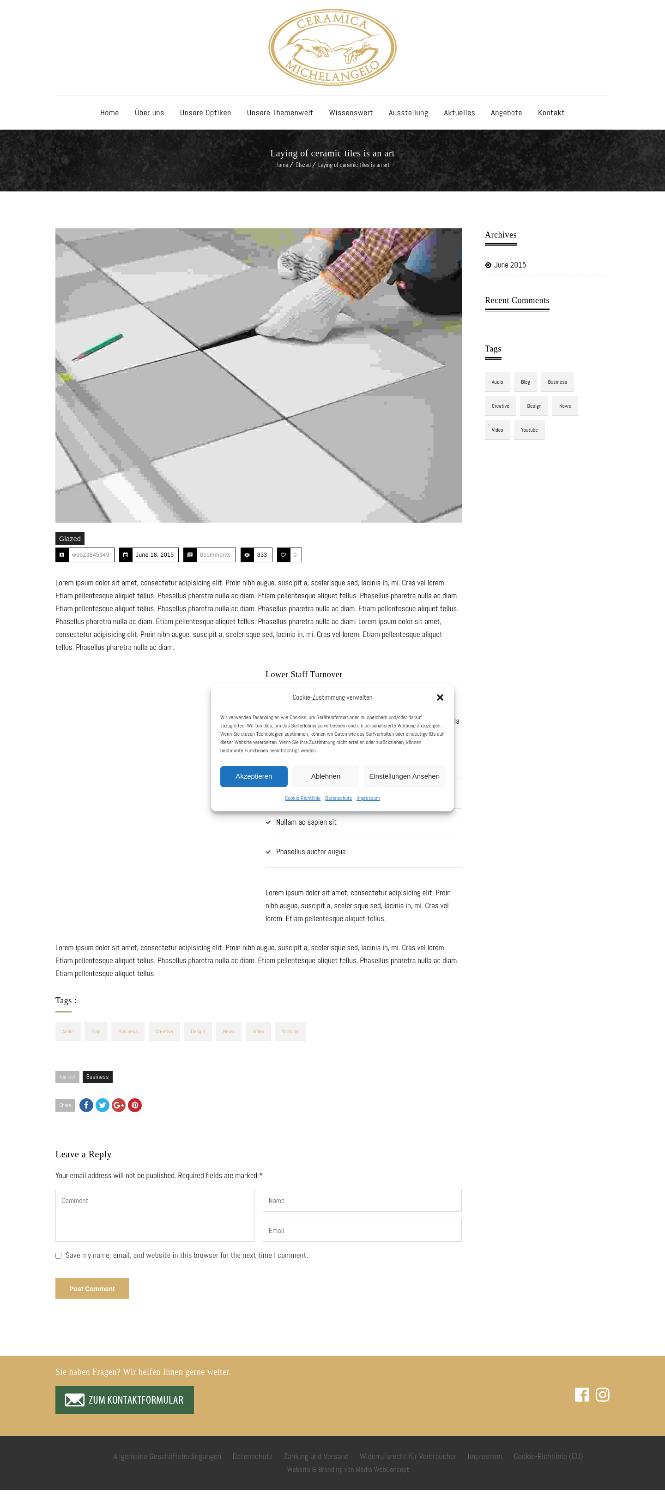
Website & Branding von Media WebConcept (348, 1474)
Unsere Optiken (205, 117)
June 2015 (510, 270)
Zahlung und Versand (316, 1461)
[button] (440, 697)
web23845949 (90, 560)
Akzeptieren (254, 776)
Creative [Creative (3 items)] (166, 1036)
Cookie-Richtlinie (302, 798)
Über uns (149, 117)
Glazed (303, 170)
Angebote (506, 117)
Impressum (368, 798)
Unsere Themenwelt (280, 117)
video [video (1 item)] (262, 1036)
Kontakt (551, 117)
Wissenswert (351, 117)
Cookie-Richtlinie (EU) (548, 1461)
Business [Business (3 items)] (129, 1036)
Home (109, 117)
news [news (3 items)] (232, 1036)
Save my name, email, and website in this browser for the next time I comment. (187, 1260)
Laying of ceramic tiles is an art (354, 170)
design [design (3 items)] (200, 1036)
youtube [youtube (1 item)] (294, 1036)
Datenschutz (338, 798)
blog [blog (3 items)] (97, 1036)
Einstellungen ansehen (404, 776)
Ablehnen (325, 776)
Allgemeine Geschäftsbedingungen (167, 1461)
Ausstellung (408, 117)
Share (65, 1110)
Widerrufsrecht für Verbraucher (408, 1461)
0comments (215, 560)
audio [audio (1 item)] (68, 1036)
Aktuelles (459, 117)
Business (97, 1082)
